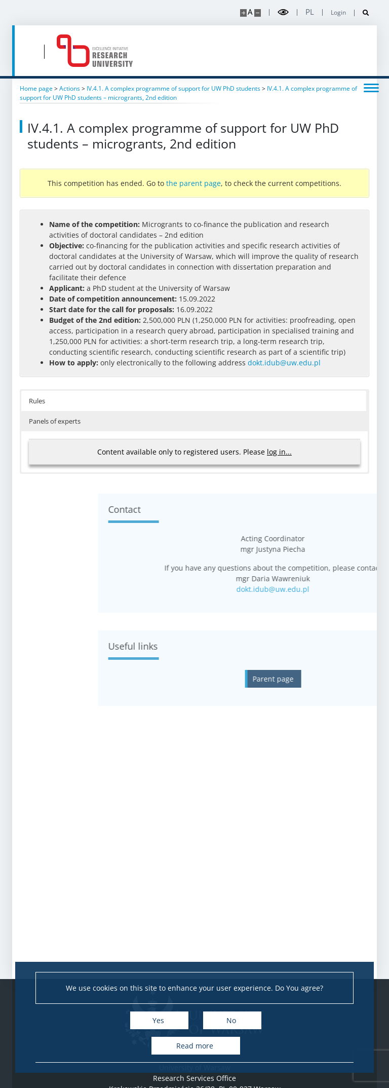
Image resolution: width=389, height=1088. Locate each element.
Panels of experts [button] (55, 421)
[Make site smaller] (257, 13)
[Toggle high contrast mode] (283, 12)
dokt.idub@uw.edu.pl (284, 362)
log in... (279, 452)
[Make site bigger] (243, 13)
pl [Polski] (309, 12)
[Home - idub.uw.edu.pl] (95, 50)
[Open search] (362, 13)
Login (338, 13)
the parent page (193, 183)
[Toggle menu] (371, 87)
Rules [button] (37, 400)
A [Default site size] (250, 12)
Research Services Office (194, 1078)
